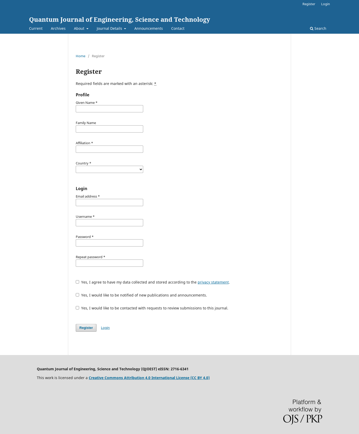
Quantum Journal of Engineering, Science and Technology (119, 19)
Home (80, 56)
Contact (177, 28)
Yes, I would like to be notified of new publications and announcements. (141, 295)
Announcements (148, 28)
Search (318, 28)
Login (325, 4)
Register (308, 4)
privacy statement (213, 282)
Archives (58, 28)
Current (36, 28)
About (79, 28)
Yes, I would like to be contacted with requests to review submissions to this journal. (152, 308)
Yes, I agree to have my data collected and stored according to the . (153, 282)
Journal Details (110, 28)
